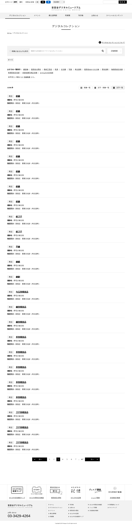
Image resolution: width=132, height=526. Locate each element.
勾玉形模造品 (22, 292)
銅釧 (18, 277)
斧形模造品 (21, 337)
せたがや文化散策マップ (17, 492)
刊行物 (80, 15)
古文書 (63, 69)
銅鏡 (18, 262)
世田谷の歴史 (36, 69)
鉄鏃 (18, 96)
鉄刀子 (19, 216)
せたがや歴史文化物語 (36, 492)
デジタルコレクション (17, 15)
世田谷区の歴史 (56, 492)
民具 (56, 69)
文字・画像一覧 (103, 87)
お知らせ (94, 15)
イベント (37, 15)
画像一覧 (87, 87)
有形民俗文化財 (14, 73)
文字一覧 (119, 87)
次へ (93, 459)
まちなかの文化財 (46, 73)
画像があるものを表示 (19, 51)
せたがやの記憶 (76, 492)
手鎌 (18, 247)
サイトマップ (113, 507)
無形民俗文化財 (117, 69)
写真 (70, 69)
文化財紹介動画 (115, 492)
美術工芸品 (48, 69)
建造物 (25, 69)
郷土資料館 (53, 15)
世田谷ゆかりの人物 (91, 69)
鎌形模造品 (21, 307)
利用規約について (114, 504)
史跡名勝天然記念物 (29, 73)
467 (82, 459)
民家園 (67, 15)
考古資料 (78, 69)
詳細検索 (27, 77)
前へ (39, 459)
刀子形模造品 (22, 412)
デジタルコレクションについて (113, 42)
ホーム (9, 33)
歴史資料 (105, 69)
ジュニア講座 (95, 492)
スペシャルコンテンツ (114, 15)
